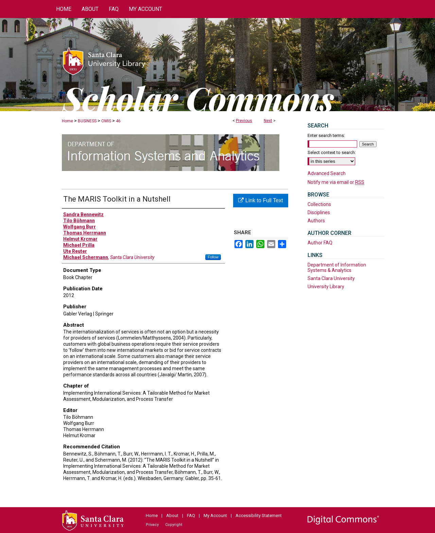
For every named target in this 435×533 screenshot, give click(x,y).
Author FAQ (320, 242)
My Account (215, 515)
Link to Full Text (260, 200)
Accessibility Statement (259, 515)
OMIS (106, 121)
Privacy (152, 524)
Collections (319, 204)
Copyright (173, 524)
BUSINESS (87, 121)
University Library (326, 286)
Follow (213, 257)
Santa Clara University (331, 278)
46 (118, 121)
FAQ (191, 515)
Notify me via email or (336, 182)
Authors (316, 220)
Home (67, 121)
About (172, 515)
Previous (244, 120)
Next (268, 120)
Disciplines (319, 212)
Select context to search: (332, 152)
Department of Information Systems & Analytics (337, 267)
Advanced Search (327, 173)
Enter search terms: (326, 135)
